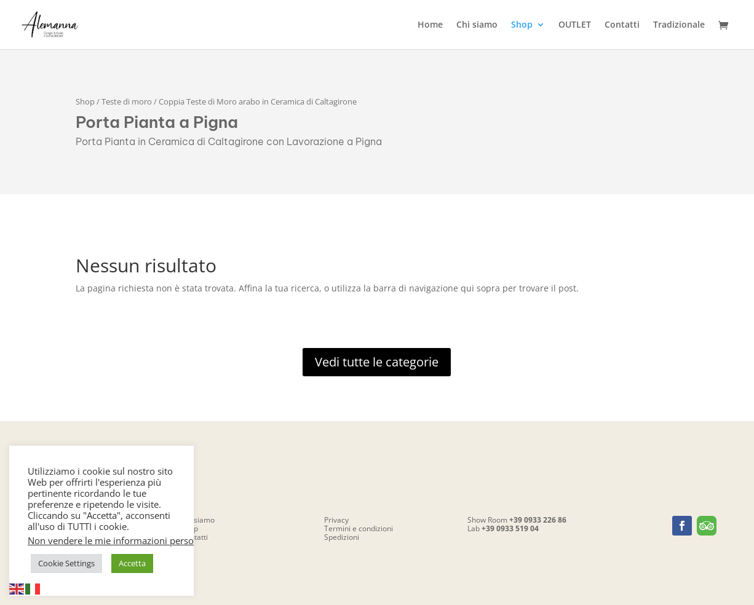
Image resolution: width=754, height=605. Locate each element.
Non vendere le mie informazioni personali (118, 540)
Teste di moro (126, 101)
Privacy (336, 520)
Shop (522, 25)
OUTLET (574, 25)
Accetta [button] (132, 563)
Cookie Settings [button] (66, 563)
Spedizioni (341, 537)
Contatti (622, 25)
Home (430, 25)
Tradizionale (679, 25)
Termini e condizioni (358, 528)
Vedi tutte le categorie (377, 362)
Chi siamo (477, 25)
